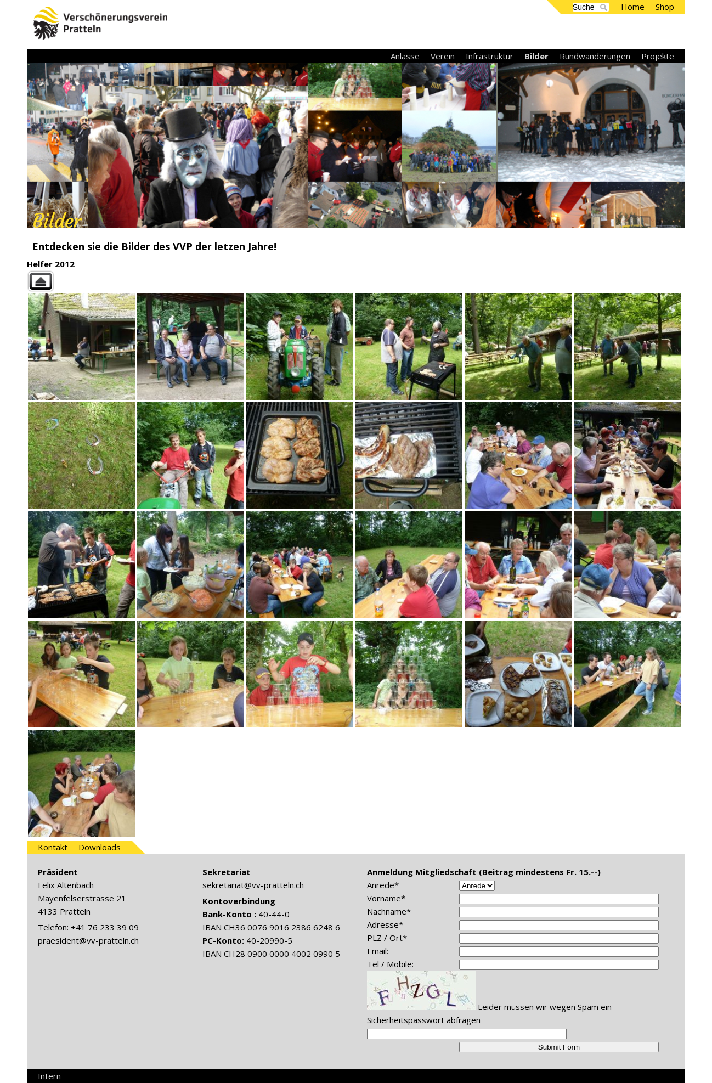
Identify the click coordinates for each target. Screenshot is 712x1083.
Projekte (657, 55)
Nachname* (389, 911)
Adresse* (385, 924)
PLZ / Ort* (387, 937)
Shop (665, 6)
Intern (49, 1075)
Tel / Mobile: (390, 963)
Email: (377, 950)
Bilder (536, 55)
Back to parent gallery (356, 281)
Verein (443, 55)
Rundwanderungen (595, 55)
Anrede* (383, 884)
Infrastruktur (489, 55)
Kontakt (52, 847)
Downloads (99, 847)
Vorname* (386, 898)
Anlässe (405, 55)
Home (633, 6)
